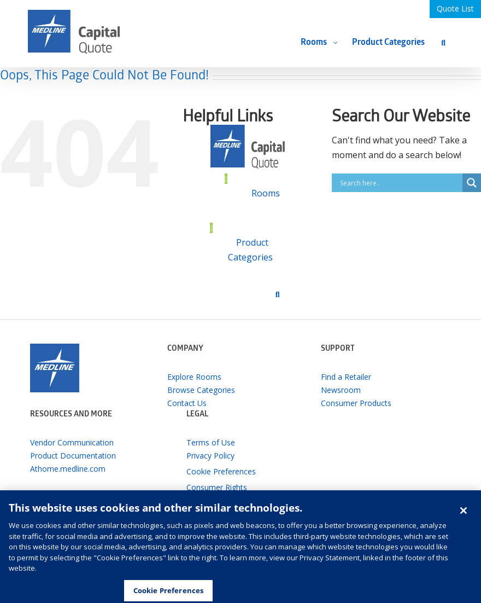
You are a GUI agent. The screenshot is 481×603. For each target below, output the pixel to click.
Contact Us (187, 403)
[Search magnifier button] (471, 182)
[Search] (443, 42)
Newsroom (341, 390)
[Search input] (400, 182)
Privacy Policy (210, 455)
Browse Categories (201, 390)
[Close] (463, 515)
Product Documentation (73, 455)
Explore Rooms (194, 377)
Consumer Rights (216, 487)
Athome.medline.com (67, 468)
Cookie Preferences (221, 471)
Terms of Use (210, 442)
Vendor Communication (72, 442)
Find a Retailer (346, 377)
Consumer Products (356, 403)
